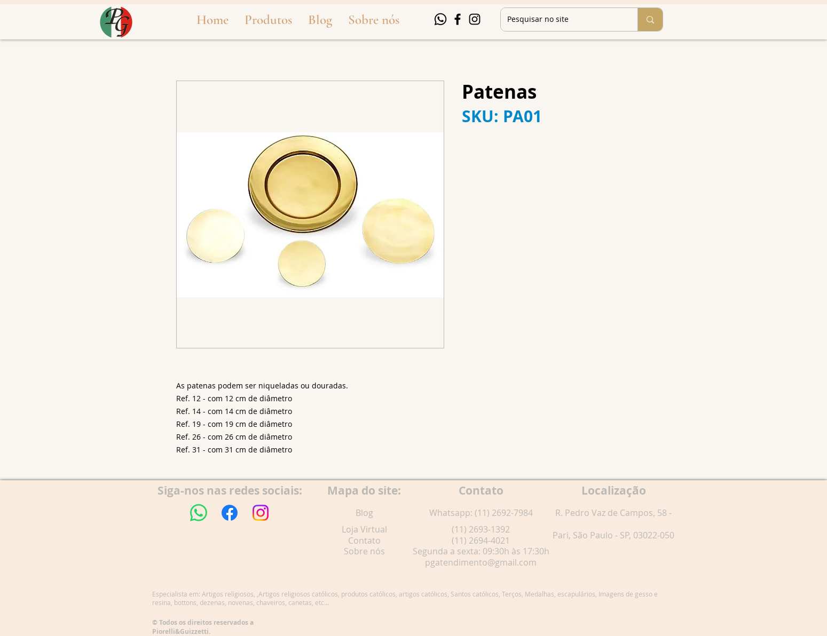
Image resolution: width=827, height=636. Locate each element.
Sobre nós (364, 551)
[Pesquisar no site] (561, 19)
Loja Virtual (364, 529)
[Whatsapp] (440, 19)
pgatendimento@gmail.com (481, 562)
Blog (364, 513)
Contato (364, 540)
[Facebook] (457, 19)
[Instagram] (474, 19)
